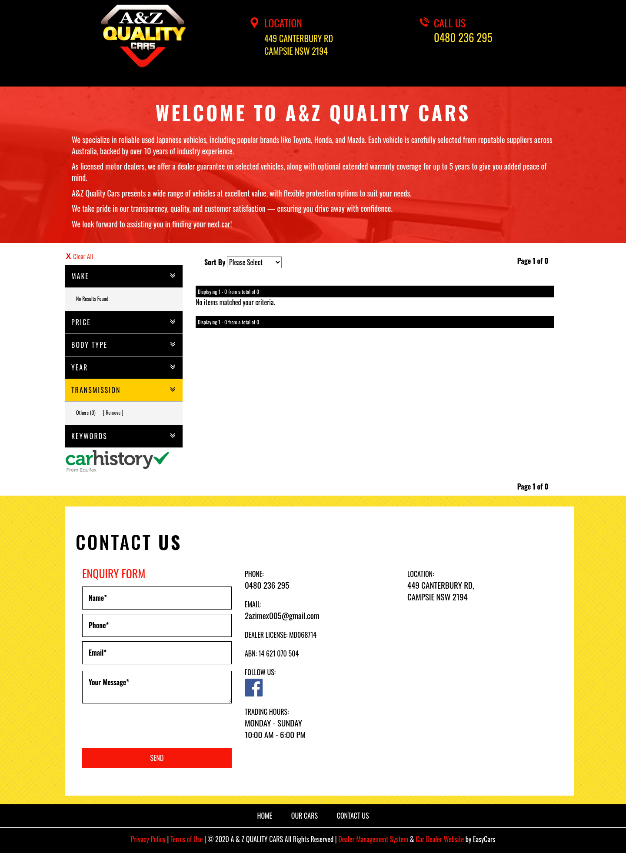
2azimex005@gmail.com (282, 615)
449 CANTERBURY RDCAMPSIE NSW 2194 (298, 44)
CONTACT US (353, 815)
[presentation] (148, 726)
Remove (113, 412)
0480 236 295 (463, 37)
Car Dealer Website (440, 839)
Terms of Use (187, 839)
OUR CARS (304, 815)
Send (157, 758)
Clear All (83, 256)
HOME (264, 815)
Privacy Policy (149, 839)
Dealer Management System (373, 839)
